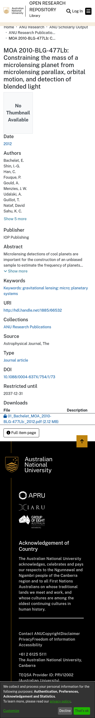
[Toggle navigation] (88, 11)
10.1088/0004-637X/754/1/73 (29, 377)
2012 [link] (8, 144)
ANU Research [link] (31, 27)
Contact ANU (30, 633)
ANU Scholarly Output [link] (68, 27)
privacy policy (60, 701)
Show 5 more (15, 219)
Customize (11, 711)
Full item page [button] (21, 433)
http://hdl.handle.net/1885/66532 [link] (33, 310)
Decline (65, 711)
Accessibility (30, 645)
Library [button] (34, 16)
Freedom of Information (53, 639)
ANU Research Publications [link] (32, 32)
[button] (69, 11)
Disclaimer (70, 633)
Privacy (25, 639)
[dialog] (47, 700)
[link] (27, 327)
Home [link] (9, 27)
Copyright (51, 633)
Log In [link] (77, 11)
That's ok (82, 711)
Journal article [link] (16, 360)
